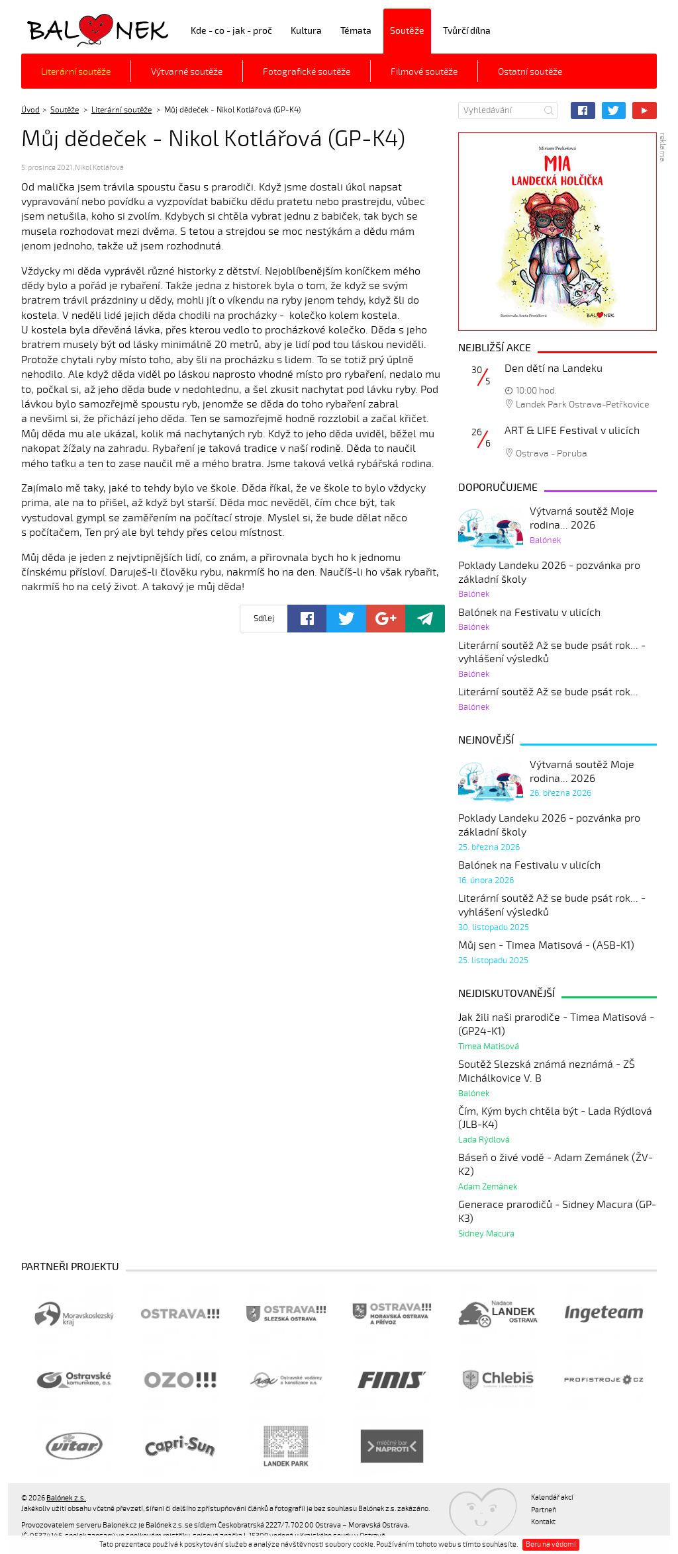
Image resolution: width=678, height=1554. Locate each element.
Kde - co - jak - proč (231, 30)
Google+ (385, 618)
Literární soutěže (76, 71)
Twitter (614, 110)
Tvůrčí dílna (467, 30)
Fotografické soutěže (306, 71)
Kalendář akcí (552, 1497)
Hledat (548, 110)
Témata (355, 30)
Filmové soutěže (424, 71)
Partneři (544, 1510)
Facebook (583, 110)
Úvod (30, 109)
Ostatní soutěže (530, 71)
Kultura (306, 30)
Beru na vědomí (551, 1544)
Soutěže (407, 30)
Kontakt (543, 1522)
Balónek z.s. (56, 29)
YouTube (644, 110)
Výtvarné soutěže (186, 71)
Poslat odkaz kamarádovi (425, 618)
